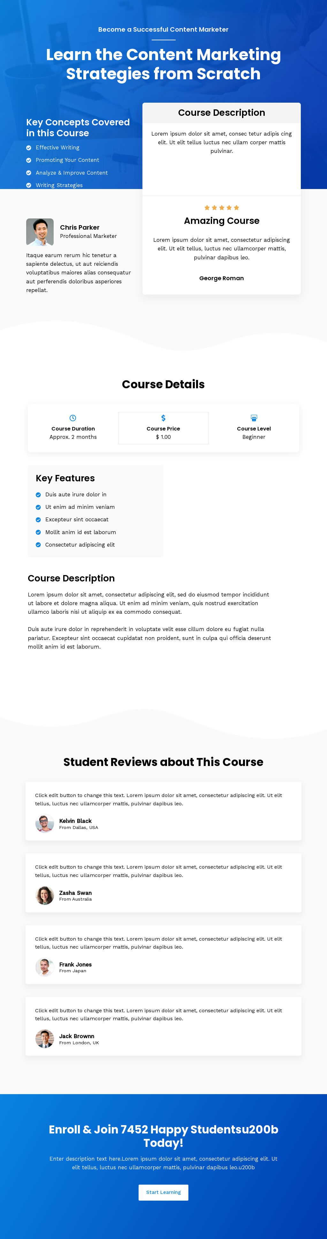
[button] (222, 176)
